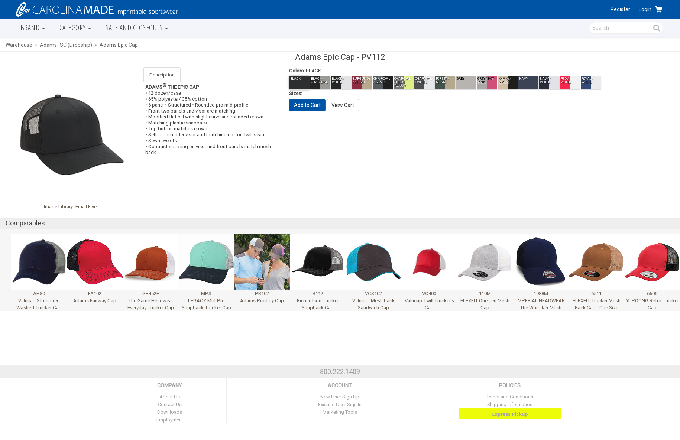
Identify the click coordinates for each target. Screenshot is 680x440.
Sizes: (295, 93)
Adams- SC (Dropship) (66, 45)
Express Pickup (510, 414)
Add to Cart (307, 105)
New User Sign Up (339, 397)
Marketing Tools (340, 412)
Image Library (58, 206)
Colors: (297, 71)
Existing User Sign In (340, 404)
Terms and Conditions (509, 397)
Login (645, 9)
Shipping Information (509, 404)
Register (620, 9)
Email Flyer (86, 206)
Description (162, 75)
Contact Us (170, 404)
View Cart (342, 105)
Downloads (169, 412)
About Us (169, 397)
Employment (169, 420)
